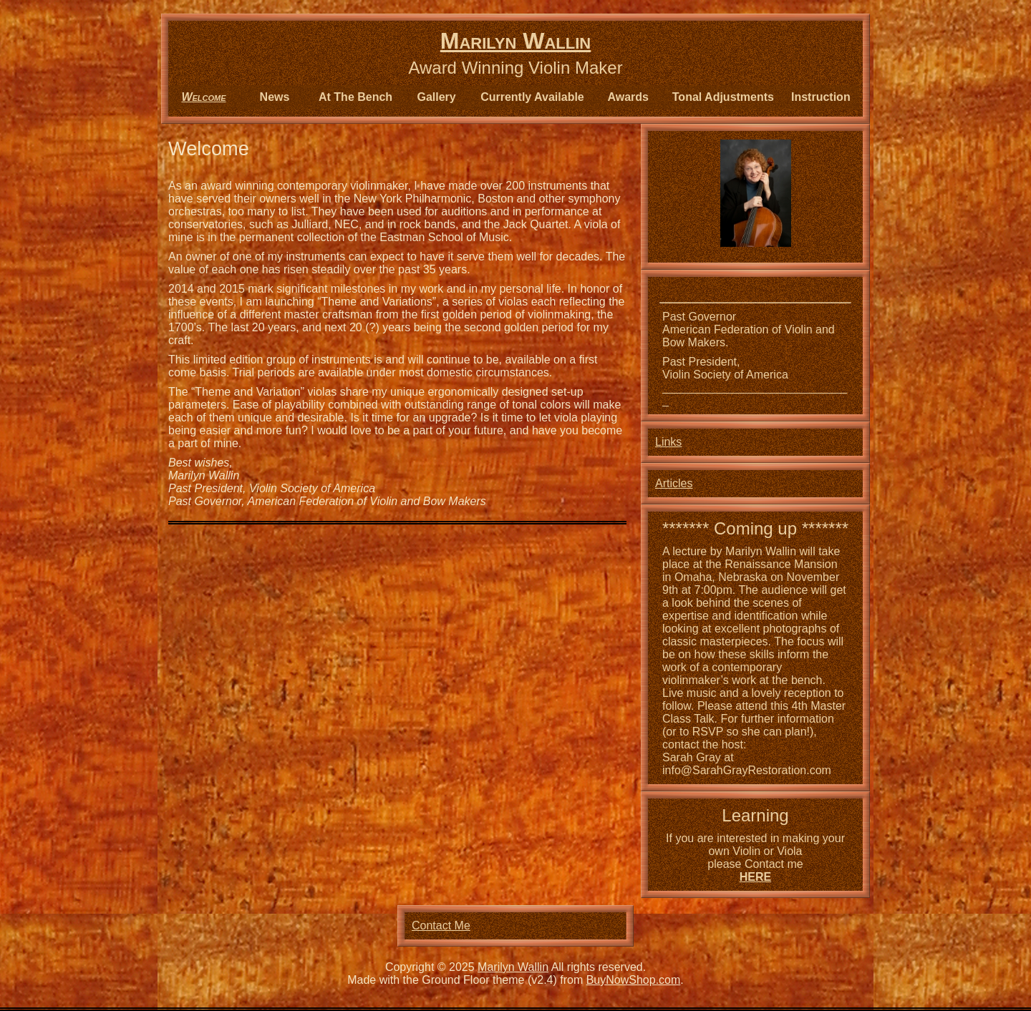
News (275, 97)
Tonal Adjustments (723, 97)
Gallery (436, 97)
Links (668, 442)
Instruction (821, 97)
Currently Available (532, 97)
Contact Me (441, 925)
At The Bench (355, 97)
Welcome (203, 97)
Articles (673, 483)
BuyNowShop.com (633, 980)
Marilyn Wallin (515, 41)
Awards (628, 97)
